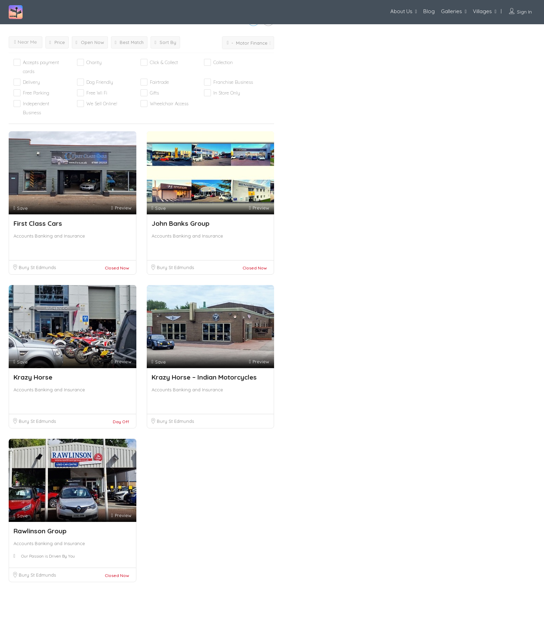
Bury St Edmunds (37, 267)
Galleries (451, 11)
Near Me (25, 42)
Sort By (165, 42)
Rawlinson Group (40, 531)
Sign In (524, 12)
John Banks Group (181, 223)
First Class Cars (38, 223)
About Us (401, 11)
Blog (429, 11)
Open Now (90, 42)
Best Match (129, 42)
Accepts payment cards (41, 67)
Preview (121, 208)
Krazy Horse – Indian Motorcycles (204, 377)
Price (57, 42)
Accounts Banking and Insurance (49, 236)
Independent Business (36, 108)
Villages (482, 11)
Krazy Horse (33, 377)
